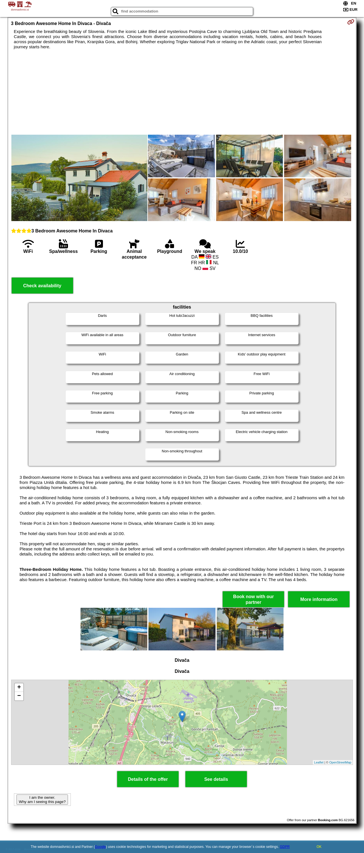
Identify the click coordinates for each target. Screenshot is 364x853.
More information (319, 599)
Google (100, 847)
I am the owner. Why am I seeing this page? (42, 799)
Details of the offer (148, 779)
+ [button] (19, 687)
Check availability (42, 285)
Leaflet (319, 762)
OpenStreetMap (340, 762)
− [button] (19, 696)
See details (216, 779)
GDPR (285, 847)
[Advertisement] (182, 92)
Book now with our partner (253, 599)
